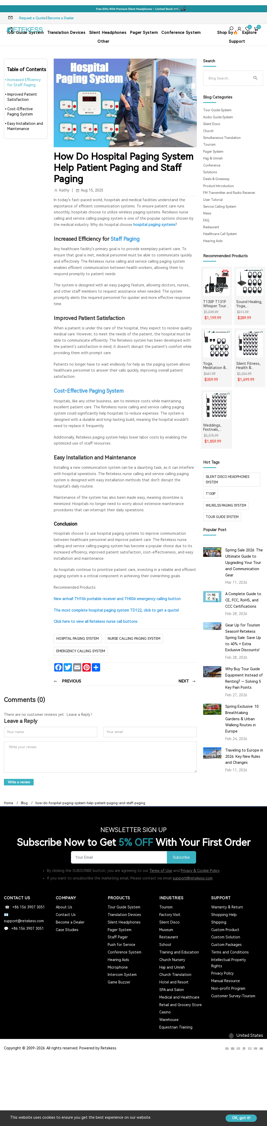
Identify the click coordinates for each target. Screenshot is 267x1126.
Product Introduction (218, 186)
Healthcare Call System (220, 234)
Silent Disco (211, 124)
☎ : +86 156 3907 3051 (24, 907)
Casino (165, 1012)
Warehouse (169, 1019)
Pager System (144, 32)
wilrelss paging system (226, 505)
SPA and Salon (171, 989)
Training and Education (179, 952)
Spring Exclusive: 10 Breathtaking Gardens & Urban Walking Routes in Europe (242, 718)
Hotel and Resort (174, 982)
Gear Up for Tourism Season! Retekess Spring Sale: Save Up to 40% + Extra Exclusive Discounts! (243, 637)
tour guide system (222, 517)
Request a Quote (32, 18)
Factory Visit (169, 914)
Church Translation (175, 974)
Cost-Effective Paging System (20, 111)
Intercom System (122, 974)
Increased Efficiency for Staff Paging (24, 82)
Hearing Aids (212, 241)
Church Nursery (172, 959)
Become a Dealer (60, 18)
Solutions (210, 172)
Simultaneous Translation (222, 138)
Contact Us (66, 914)
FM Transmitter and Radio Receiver (229, 193)
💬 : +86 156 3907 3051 (24, 928)
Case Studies (67, 929)
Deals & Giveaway (216, 179)
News (207, 213)
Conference (211, 165)
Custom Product (225, 929)
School (165, 944)
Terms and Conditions (230, 952)
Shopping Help (224, 914)
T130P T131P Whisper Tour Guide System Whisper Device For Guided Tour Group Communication (216, 304)
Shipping (218, 922)
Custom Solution (225, 937)
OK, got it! (241, 1118)
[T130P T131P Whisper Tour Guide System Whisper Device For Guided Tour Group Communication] (216, 282)
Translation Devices (66, 32)
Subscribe (181, 857)
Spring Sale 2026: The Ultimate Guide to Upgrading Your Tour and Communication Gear (244, 562)
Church (208, 131)
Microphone (118, 967)
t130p (210, 494)
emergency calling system (80, 651)
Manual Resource (225, 980)
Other (103, 41)
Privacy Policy (222, 973)
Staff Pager (118, 937)
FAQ (206, 220)
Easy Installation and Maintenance (25, 126)
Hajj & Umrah (213, 158)
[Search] (229, 78)
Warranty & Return (227, 907)
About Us (64, 907)
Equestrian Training (175, 1027)
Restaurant (211, 227)
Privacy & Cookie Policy (200, 870)
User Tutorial (213, 200)
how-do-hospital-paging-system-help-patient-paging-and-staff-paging (90, 802)
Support (237, 41)
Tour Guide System (217, 110)
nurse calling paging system (134, 638)
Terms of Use (160, 870)
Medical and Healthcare (179, 997)
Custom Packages (226, 944)
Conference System (181, 32)
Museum (166, 929)
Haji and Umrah (172, 967)
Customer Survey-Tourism (233, 995)
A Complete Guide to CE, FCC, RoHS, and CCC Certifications (243, 600)
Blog (24, 802)
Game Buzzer (119, 982)
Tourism (209, 144)
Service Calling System (219, 206)
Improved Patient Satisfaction (22, 97)
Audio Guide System (218, 117)
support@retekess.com (193, 878)
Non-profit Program (228, 988)
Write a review (19, 782)
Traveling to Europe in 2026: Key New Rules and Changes (244, 756)
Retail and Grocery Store (180, 1004)
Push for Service (121, 944)
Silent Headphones (107, 32)
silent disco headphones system (227, 479)
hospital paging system (77, 638)
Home (8, 802)
